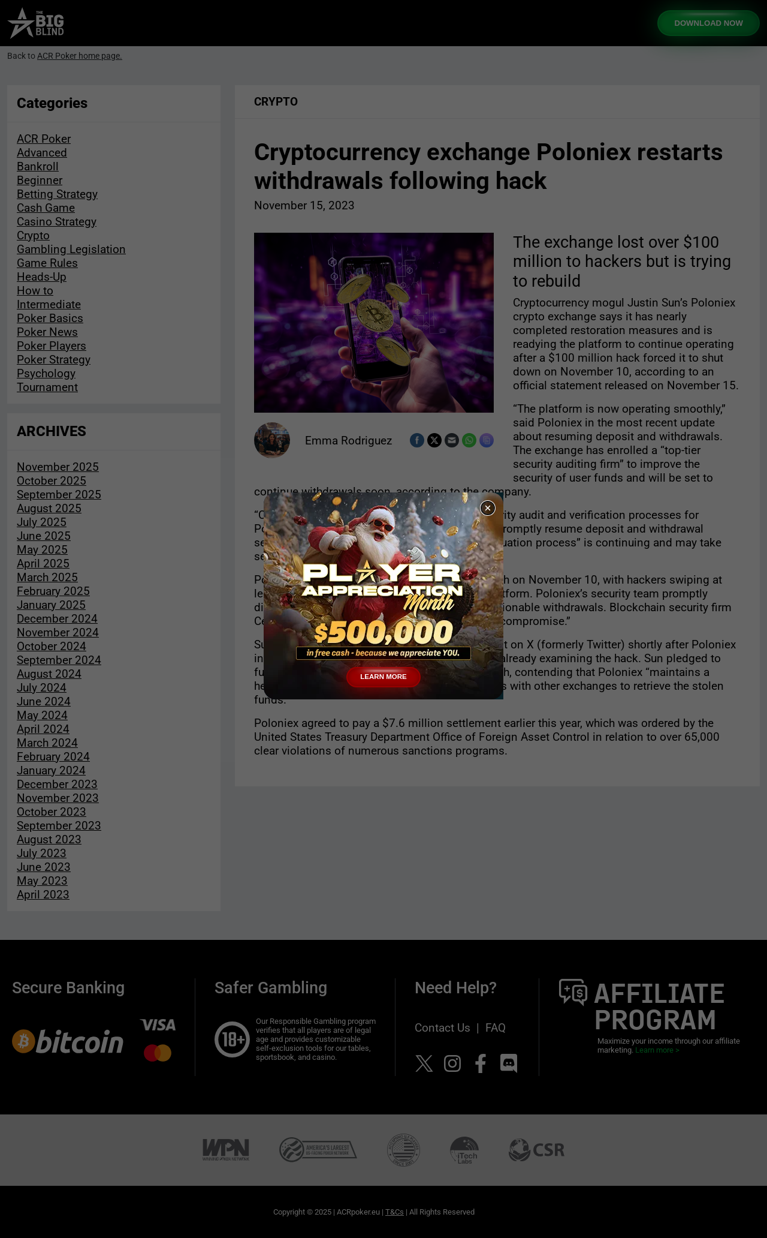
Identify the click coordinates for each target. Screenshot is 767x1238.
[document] (383, 619)
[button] (487, 508)
